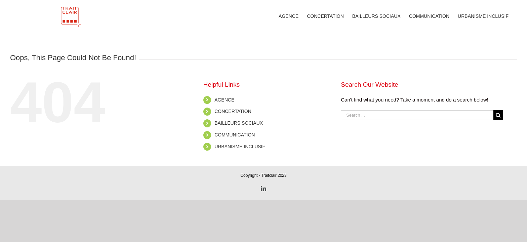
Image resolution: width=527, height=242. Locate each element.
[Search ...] (417, 115)
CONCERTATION (232, 111)
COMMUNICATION (234, 134)
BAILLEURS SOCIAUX (238, 123)
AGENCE (224, 100)
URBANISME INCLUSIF (239, 146)
